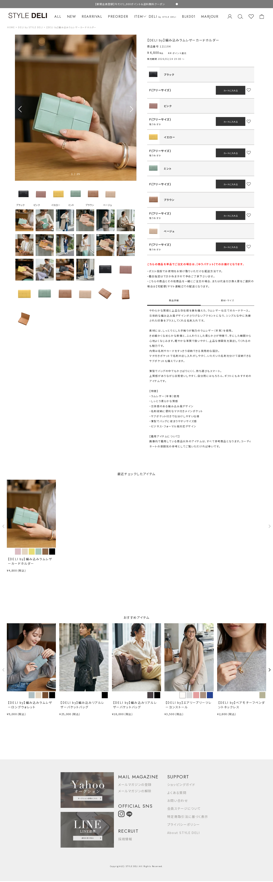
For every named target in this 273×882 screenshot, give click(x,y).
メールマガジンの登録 (135, 784)
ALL (57, 16)
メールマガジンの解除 (135, 791)
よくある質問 (177, 792)
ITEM (139, 16)
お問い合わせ (177, 800)
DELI (162, 16)
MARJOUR (209, 16)
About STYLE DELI (183, 832)
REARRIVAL (92, 16)
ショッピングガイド (181, 784)
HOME (11, 27)
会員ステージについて (184, 808)
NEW (71, 16)
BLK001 (189, 16)
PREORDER (118, 16)
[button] (131, 109)
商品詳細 (174, 300)
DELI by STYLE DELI (30, 27)
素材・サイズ (227, 300)
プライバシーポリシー (183, 824)
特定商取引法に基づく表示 (187, 816)
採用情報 (125, 839)
